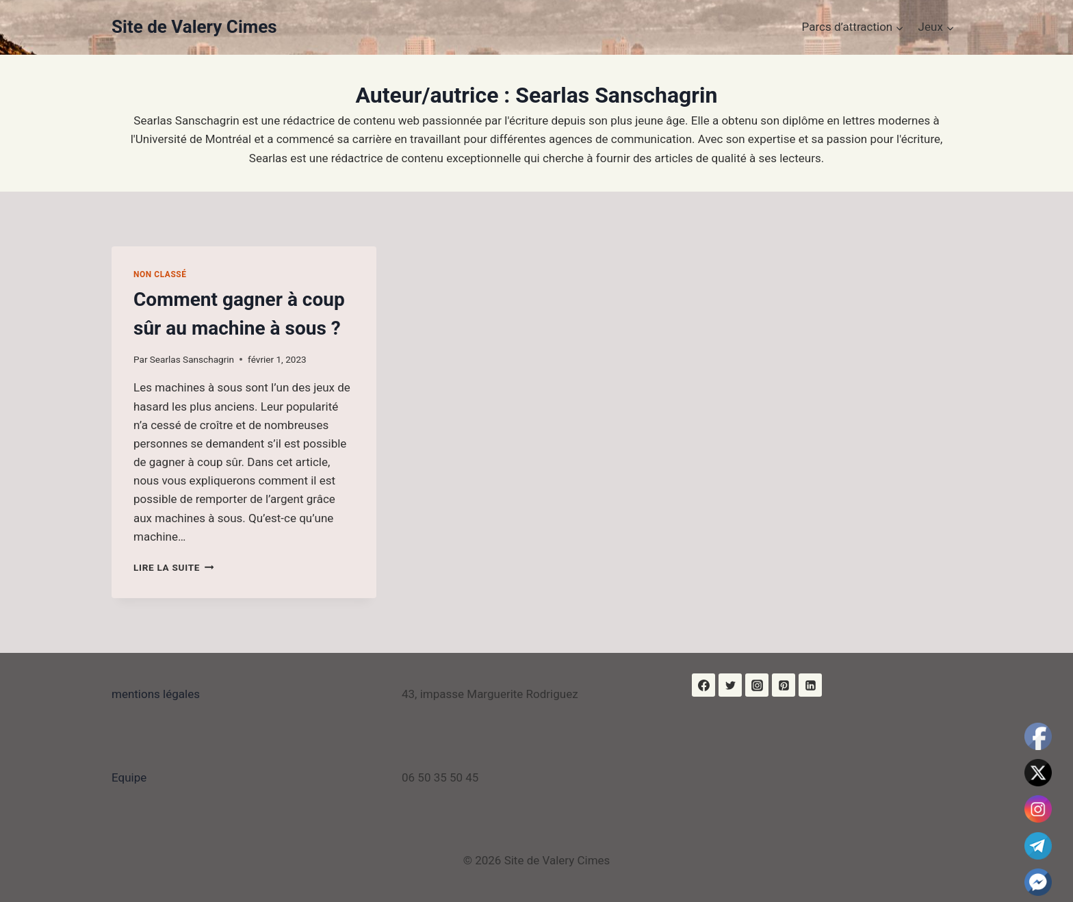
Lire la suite (173, 567)
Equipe (129, 777)
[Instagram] (756, 685)
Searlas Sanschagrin (192, 359)
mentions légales (156, 694)
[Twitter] (730, 685)
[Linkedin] (810, 685)
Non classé (160, 274)
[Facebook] (703, 685)
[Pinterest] (783, 685)
